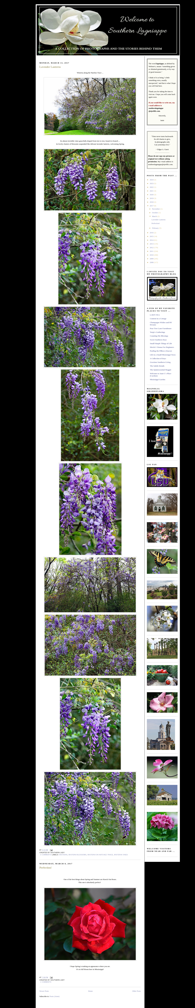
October (155, 213)
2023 (152, 183)
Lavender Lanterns (50, 67)
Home (90, 991)
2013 (152, 244)
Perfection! (45, 867)
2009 (152, 259)
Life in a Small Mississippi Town (163, 355)
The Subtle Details (157, 366)
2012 (152, 247)
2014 (152, 240)
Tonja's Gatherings (157, 332)
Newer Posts (44, 991)
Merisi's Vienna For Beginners (162, 347)
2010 (152, 255)
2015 (152, 236)
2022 (152, 187)
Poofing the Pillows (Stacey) (161, 351)
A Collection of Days (158, 358)
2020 (152, 195)
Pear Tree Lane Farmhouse (160, 328)
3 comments (45, 855)
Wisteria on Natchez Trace (100, 855)
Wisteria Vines (121, 855)
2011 (152, 251)
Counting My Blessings (159, 336)
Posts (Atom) (55, 996)
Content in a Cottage (158, 319)
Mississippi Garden (157, 379)
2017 (152, 206)
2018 (152, 202)
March (154, 216)
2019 (152, 198)
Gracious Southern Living (160, 362)
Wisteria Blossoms (77, 855)
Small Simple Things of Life (161, 343)
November (156, 209)
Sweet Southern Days (158, 340)
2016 (152, 233)
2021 (152, 191)
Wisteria (63, 855)
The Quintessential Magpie (160, 370)
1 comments (45, 982)
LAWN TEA (155, 315)
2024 (152, 180)
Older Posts (136, 991)
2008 (152, 262)
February (155, 228)
